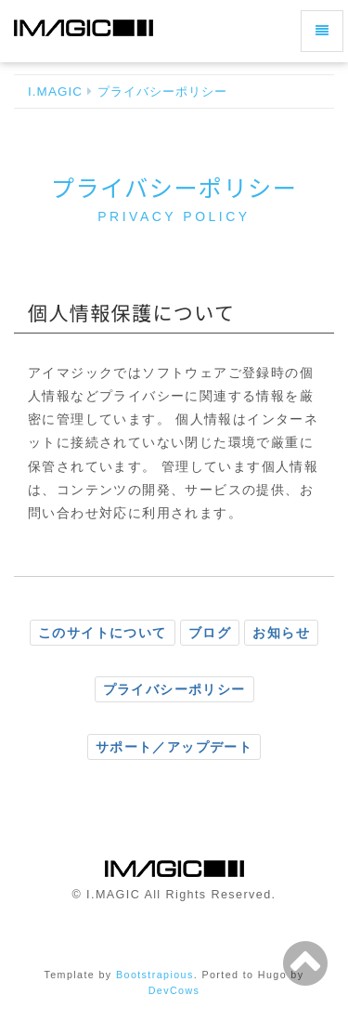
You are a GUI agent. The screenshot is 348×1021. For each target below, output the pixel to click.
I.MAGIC (55, 91)
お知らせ (281, 632)
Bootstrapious (155, 974)
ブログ (209, 632)
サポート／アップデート (174, 747)
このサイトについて (102, 632)
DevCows (174, 990)
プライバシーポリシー (162, 91)
